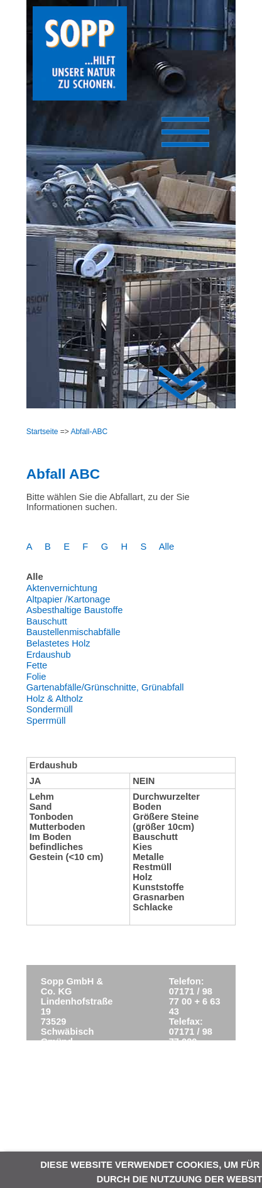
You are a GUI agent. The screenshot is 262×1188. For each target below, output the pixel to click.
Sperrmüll (46, 721)
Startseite (42, 431)
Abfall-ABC (88, 431)
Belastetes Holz (58, 643)
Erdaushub (48, 655)
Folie (36, 677)
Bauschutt (46, 621)
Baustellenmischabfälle (73, 632)
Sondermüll (49, 709)
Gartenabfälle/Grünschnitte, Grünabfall (105, 687)
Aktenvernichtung (61, 588)
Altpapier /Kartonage (68, 599)
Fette (36, 665)
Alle (166, 547)
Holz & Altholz (54, 699)
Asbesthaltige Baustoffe (74, 610)
